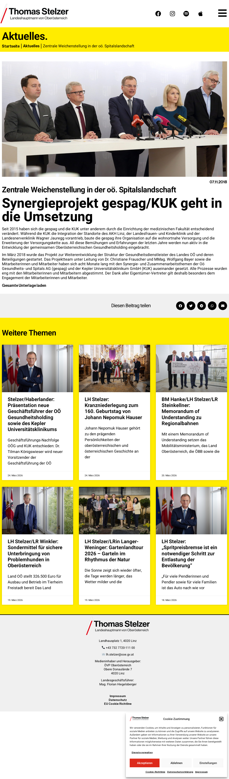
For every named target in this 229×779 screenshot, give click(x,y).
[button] (221, 719)
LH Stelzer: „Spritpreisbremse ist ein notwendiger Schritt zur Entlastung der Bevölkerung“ (189, 553)
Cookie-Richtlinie (155, 772)
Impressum (201, 772)
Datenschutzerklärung (180, 772)
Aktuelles (31, 46)
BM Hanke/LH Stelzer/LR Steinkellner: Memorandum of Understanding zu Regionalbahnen (190, 411)
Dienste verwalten (142, 752)
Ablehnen (176, 763)
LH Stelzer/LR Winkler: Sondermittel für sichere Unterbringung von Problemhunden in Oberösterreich (35, 553)
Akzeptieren (144, 763)
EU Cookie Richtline (118, 703)
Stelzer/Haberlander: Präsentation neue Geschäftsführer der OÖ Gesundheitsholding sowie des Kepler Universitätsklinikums (34, 414)
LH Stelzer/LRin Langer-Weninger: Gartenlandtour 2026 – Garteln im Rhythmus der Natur (114, 550)
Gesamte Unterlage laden (24, 285)
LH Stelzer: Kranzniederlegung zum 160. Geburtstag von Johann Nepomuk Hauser (113, 408)
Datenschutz (118, 699)
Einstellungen (208, 763)
